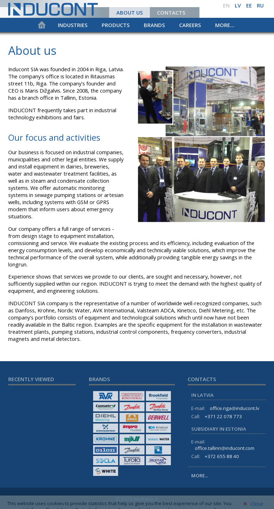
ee (249, 5)
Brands (154, 24)
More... (224, 24)
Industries (72, 24)
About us (129, 12)
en (226, 5)
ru (260, 5)
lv (238, 5)
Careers (190, 24)
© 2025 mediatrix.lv (137, 498)
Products (116, 24)
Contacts (171, 12)
